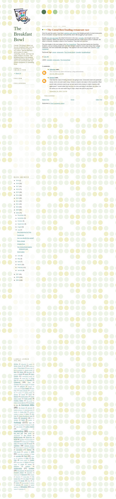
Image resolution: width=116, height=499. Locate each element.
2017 (17, 186)
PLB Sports (17, 452)
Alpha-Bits (23, 364)
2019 (17, 180)
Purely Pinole (23, 460)
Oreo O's (26, 447)
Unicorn (32, 483)
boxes (26, 374)
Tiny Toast (26, 478)
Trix (29, 480)
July (19, 230)
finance (16, 396)
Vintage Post (21, 244)
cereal (54, 52)
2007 (17, 274)
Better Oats (30, 368)
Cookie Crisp (17, 388)
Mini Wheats (27, 435)
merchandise (17, 435)
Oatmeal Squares (29, 445)
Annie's (30, 364)
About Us (18, 73)
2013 (17, 198)
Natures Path (23, 443)
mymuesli (16, 441)
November (21, 218)
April (19, 261)
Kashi (23, 420)
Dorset (23, 394)
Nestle (30, 443)
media (29, 433)
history (27, 414)
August (20, 227)
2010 (17, 207)
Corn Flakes (25, 388)
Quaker (32, 460)
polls (32, 452)
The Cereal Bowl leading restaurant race (68, 29)
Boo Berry (29, 372)
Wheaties (24, 487)
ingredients (24, 418)
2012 (17, 201)
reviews (31, 468)
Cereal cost (20, 235)
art (25, 366)
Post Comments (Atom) (57, 103)
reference (16, 466)
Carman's (16, 378)
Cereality (81, 38)
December (21, 215)
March (20, 264)
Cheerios (17, 382)
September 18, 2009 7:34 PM (58, 91)
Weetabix (26, 485)
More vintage (21, 241)
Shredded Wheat (19, 472)
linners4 (52, 78)
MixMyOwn (29, 437)
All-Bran (16, 364)
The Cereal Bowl (71, 44)
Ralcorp (27, 462)
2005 (17, 280)
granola (15, 412)
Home (72, 99)
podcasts (26, 452)
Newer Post (45, 99)
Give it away (21, 252)
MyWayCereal (25, 441)
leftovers (28, 424)
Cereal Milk (21, 380)
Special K (24, 474)
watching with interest (70, 33)
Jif (31, 418)
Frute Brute (31, 402)
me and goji (18, 433)
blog (15, 372)
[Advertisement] (68, 20)
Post (25, 456)
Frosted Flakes (18, 400)
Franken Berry (24, 396)
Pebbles (29, 450)
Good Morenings (28, 410)
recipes (30, 464)
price (27, 458)
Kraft (30, 422)
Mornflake (22, 439)
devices (16, 394)
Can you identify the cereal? (25, 238)
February (20, 267)
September (21, 224)
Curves (20, 392)
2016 (17, 189)
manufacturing (24, 428)
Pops (32, 454)
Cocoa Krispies (25, 384)
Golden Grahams (18, 410)
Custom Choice (28, 392)
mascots (31, 431)
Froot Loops (28, 398)
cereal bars (25, 378)
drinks (30, 394)
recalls (22, 464)
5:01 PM (46, 57)
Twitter (17, 483)
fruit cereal (29, 400)
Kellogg (17, 422)
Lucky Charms (29, 427)
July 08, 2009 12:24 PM (57, 74)
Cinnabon (16, 384)
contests (30, 386)
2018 (17, 183)
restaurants (60, 52)
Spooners (18, 476)
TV (33, 480)
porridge (18, 456)
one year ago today (52, 38)
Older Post (99, 99)
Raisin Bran (19, 462)
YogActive (21, 489)
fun (17, 405)
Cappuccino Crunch (27, 376)
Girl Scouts (22, 408)
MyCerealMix (29, 439)
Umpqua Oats (25, 483)
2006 (17, 277)
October (20, 221)
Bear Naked (21, 368)
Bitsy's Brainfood (18, 370)
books (15, 374)
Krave (15, 424)
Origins (32, 447)
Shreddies (29, 472)
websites (18, 485)
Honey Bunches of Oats (25, 416)
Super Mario (26, 476)
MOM (15, 439)
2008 (17, 213)
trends (22, 481)
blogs (21, 372)
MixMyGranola (18, 437)
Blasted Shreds (28, 370)
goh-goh (30, 408)
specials (32, 474)
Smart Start (16, 474)
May (19, 259)
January (20, 270)
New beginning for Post (24, 232)
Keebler (30, 420)
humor (16, 418)
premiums (20, 458)
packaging (19, 450)
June (19, 256)
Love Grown (19, 426)
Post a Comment (49, 95)
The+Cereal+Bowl (69, 52)
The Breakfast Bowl (23, 34)
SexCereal (29, 470)
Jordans (16, 420)
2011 (17, 204)
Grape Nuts (23, 412)
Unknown (53, 69)
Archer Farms (17, 366)
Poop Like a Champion (23, 454)
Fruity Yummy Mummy (20, 402)
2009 (17, 210)
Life (33, 424)
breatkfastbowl (86, 52)
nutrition (17, 446)
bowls (20, 374)
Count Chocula (23, 390)
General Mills (27, 405)
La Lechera (21, 424)
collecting (22, 386)
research (27, 466)
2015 (17, 192)
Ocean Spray (19, 447)
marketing (18, 431)
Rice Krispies (20, 470)
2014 (17, 195)
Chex (29, 382)
